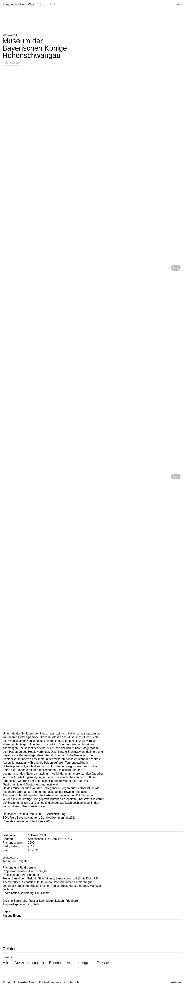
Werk (31, 4)
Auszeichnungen (29, 962)
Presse (103, 962)
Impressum (57, 982)
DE (177, 4)
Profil (53, 4)
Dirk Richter (42, 893)
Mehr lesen (12, 62)
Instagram (176, 982)
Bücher (55, 962)
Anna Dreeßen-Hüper (59, 882)
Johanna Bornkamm (16, 885)
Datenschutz (74, 982)
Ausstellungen (79, 962)
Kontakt (44, 982)
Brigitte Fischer (40, 885)
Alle (6, 962)
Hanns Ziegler (38, 871)
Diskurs (42, 4)
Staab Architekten (14, 4)
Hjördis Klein (84, 878)
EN (181, 4)
